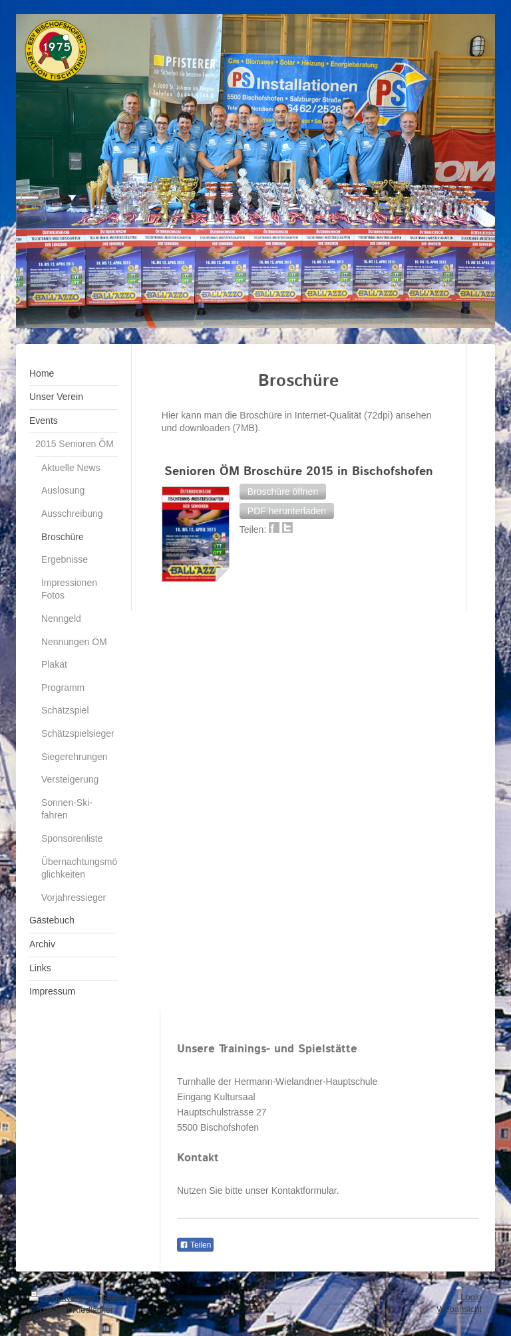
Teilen (195, 1245)
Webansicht (459, 1309)
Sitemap (117, 1298)
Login (471, 1297)
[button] (283, 492)
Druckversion (62, 1298)
